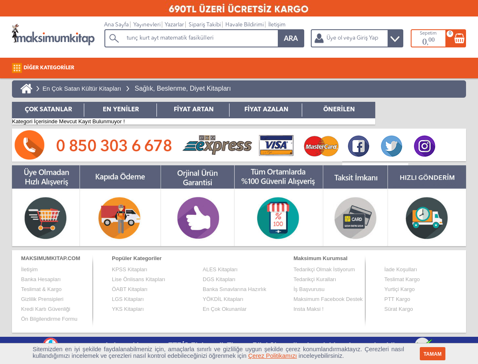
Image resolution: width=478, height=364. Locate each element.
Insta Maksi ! (308, 309)
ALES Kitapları (220, 269)
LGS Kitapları (128, 299)
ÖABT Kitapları (129, 289)
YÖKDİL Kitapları (223, 299)
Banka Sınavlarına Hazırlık (234, 289)
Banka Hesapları (41, 279)
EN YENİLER (121, 110)
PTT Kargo (397, 299)
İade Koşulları (400, 269)
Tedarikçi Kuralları (314, 279)
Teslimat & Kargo (41, 289)
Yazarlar (174, 25)
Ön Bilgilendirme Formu (49, 319)
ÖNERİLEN (339, 110)
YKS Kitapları (128, 309)
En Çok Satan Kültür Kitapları (82, 88)
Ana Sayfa (116, 25)
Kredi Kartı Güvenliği (45, 309)
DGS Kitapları (219, 279)
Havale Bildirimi (244, 25)
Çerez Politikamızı (272, 355)
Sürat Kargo (398, 309)
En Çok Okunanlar (224, 309)
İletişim (277, 25)
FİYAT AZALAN (266, 110)
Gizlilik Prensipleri (42, 299)
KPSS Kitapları (129, 269)
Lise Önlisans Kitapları (138, 279)
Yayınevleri (147, 25)
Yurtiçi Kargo (399, 289)
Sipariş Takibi (205, 25)
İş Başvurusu (308, 289)
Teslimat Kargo (402, 279)
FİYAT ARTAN (194, 110)
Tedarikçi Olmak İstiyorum (324, 269)
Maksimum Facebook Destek (328, 299)
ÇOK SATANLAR (48, 110)
